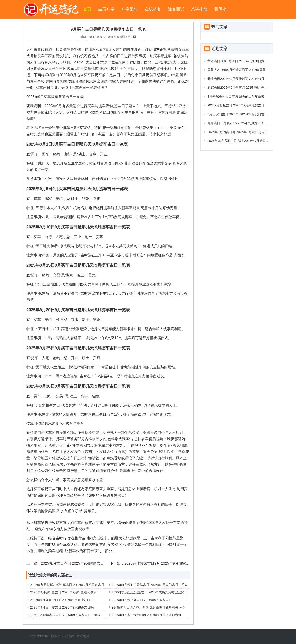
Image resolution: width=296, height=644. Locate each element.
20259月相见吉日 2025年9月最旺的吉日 (235, 105)
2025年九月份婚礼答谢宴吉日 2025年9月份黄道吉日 (67, 585)
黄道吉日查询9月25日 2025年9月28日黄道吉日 (240, 61)
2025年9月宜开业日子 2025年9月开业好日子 (61, 600)
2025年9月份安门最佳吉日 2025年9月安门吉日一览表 (150, 585)
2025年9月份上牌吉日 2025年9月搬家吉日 (142, 600)
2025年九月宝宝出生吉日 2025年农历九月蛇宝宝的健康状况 (154, 592)
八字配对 (129, 9)
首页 (87, 9)
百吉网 (132, 36)
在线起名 (153, 9)
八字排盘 (199, 9)
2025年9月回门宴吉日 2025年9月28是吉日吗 (62, 607)
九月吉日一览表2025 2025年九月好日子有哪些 (240, 123)
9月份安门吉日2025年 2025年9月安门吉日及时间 (242, 114)
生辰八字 (106, 9)
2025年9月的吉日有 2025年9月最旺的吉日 (237, 132)
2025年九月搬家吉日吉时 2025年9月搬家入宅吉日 (242, 141)
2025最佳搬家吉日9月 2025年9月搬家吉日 (158, 563)
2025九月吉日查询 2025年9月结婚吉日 (72, 563)
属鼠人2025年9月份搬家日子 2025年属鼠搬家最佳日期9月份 (250, 70)
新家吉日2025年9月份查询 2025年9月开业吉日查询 (243, 87)
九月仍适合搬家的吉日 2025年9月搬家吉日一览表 (65, 615)
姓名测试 (176, 9)
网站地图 (82, 636)
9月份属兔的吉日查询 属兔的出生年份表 (235, 96)
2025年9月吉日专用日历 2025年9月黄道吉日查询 (146, 615)
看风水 (220, 9)
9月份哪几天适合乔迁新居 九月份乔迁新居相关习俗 (148, 607)
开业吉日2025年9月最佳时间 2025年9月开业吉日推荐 (245, 79)
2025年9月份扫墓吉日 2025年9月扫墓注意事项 (63, 592)
